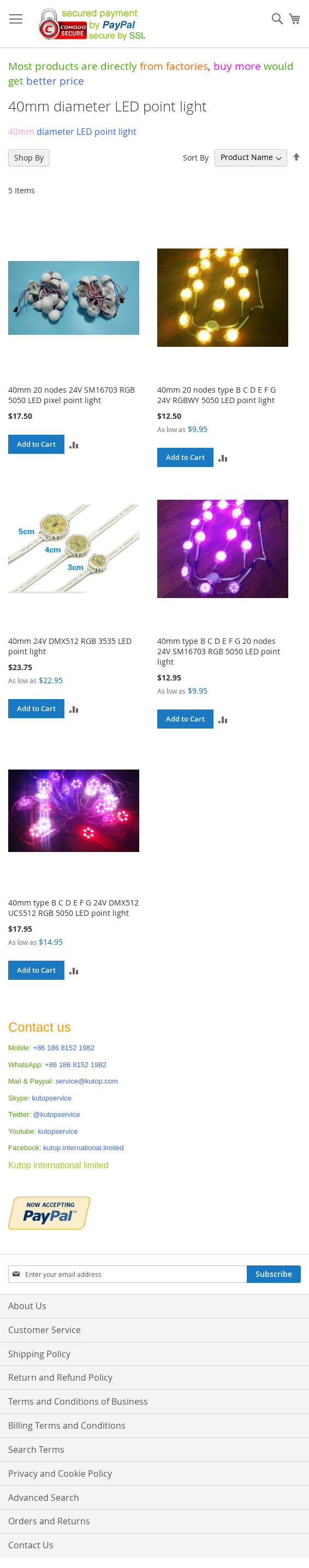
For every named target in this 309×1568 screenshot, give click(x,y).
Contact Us (31, 1545)
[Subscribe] (274, 1274)
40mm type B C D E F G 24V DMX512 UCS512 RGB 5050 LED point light (73, 907)
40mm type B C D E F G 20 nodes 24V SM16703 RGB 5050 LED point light (218, 651)
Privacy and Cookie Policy (60, 1474)
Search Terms (36, 1449)
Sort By (196, 157)
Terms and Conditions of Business (78, 1401)
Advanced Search (43, 1498)
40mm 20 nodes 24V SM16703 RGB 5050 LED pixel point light (71, 394)
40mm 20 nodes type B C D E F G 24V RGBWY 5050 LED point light (216, 394)
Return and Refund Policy (60, 1377)
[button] (74, 444)
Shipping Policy (39, 1354)
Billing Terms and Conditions (67, 1425)
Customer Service (44, 1330)
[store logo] (89, 24)
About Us (27, 1306)
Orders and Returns (49, 1521)
